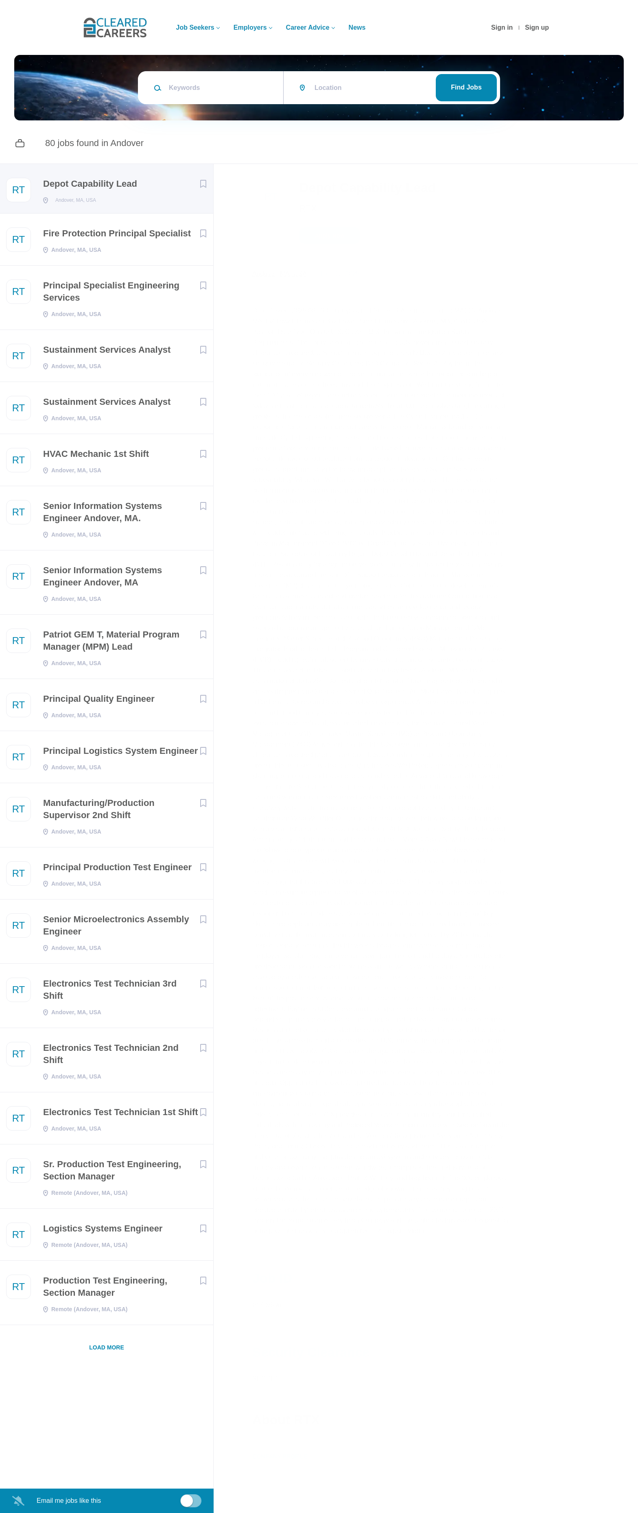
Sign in (502, 27)
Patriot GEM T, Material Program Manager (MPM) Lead (111, 643)
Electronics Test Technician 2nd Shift (111, 1056)
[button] (527, 237)
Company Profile (287, 1477)
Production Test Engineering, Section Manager (105, 1289)
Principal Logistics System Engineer (120, 753)
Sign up (537, 27)
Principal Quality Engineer (99, 701)
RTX (316, 208)
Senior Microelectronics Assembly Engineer (116, 928)
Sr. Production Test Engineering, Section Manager (112, 1172)
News (357, 27)
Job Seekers (195, 27)
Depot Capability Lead (90, 184)
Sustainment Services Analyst (106, 352)
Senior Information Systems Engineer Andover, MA (102, 579)
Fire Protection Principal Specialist (117, 236)
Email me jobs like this (69, 1500)
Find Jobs (466, 87)
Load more (106, 1350)
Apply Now (337, 235)
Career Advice (308, 27)
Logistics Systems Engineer (102, 1231)
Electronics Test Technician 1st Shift (120, 1114)
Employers (250, 27)
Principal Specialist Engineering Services (111, 294)
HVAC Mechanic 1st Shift (96, 456)
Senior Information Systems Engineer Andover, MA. (102, 514)
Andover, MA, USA (287, 273)
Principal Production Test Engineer (117, 870)
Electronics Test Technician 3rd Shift (110, 992)
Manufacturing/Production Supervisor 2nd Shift (99, 811)
